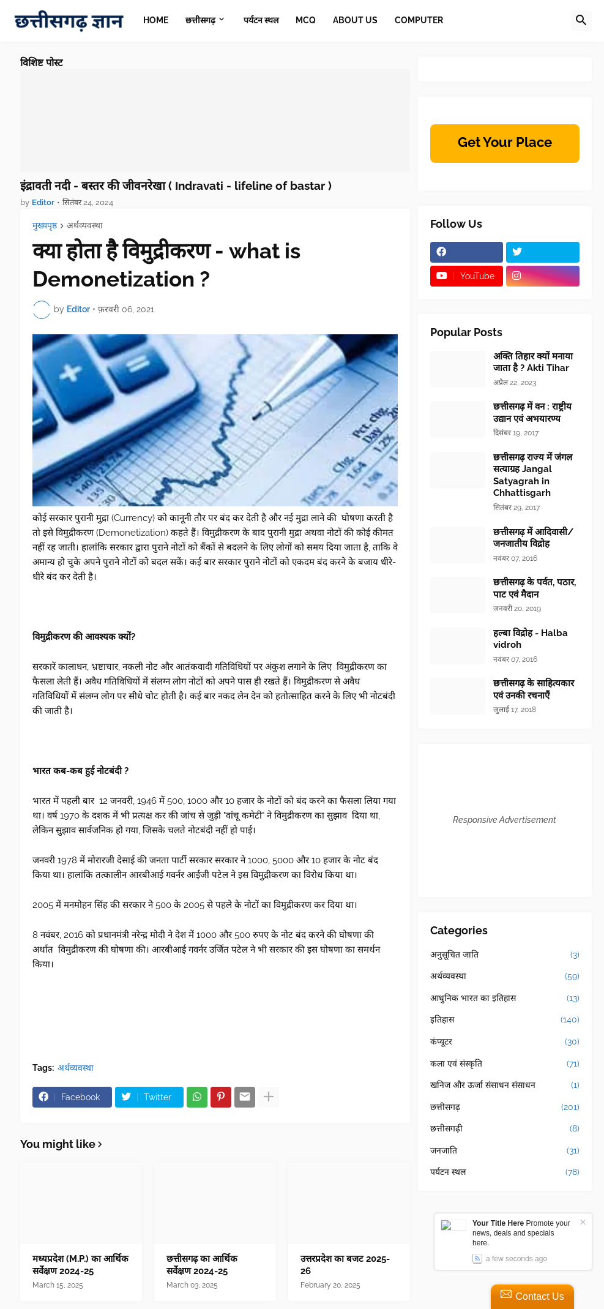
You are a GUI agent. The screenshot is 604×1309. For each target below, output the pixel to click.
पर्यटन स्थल (505, 1172)
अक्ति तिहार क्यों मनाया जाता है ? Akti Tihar (533, 362)
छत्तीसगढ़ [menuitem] (200, 20)
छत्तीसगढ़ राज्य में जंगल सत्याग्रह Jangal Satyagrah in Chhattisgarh (532, 475)
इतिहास (505, 1020)
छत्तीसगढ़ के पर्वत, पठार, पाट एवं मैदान (534, 588)
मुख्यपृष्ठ (44, 225)
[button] (581, 20)
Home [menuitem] (155, 20)
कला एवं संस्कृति (505, 1064)
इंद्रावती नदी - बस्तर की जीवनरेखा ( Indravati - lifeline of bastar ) (176, 185)
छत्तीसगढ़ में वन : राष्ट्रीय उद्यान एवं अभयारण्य (532, 412)
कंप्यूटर (505, 1042)
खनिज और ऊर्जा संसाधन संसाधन (505, 1085)
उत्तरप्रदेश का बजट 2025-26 (345, 1265)
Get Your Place (505, 142)
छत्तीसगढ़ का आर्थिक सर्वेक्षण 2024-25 (201, 1265)
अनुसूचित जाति (505, 955)
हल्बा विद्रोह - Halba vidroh (530, 639)
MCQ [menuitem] (306, 20)
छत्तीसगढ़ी (505, 1129)
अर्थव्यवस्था (85, 225)
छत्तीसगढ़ (505, 1107)
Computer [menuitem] (419, 20)
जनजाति (505, 1151)
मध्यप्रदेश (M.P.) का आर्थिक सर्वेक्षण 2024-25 (80, 1265)
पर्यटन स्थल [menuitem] (261, 20)
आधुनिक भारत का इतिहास (505, 998)
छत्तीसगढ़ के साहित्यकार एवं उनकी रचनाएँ (533, 689)
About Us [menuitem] (355, 20)
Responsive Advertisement (504, 820)
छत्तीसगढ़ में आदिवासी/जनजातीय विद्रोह (533, 538)
